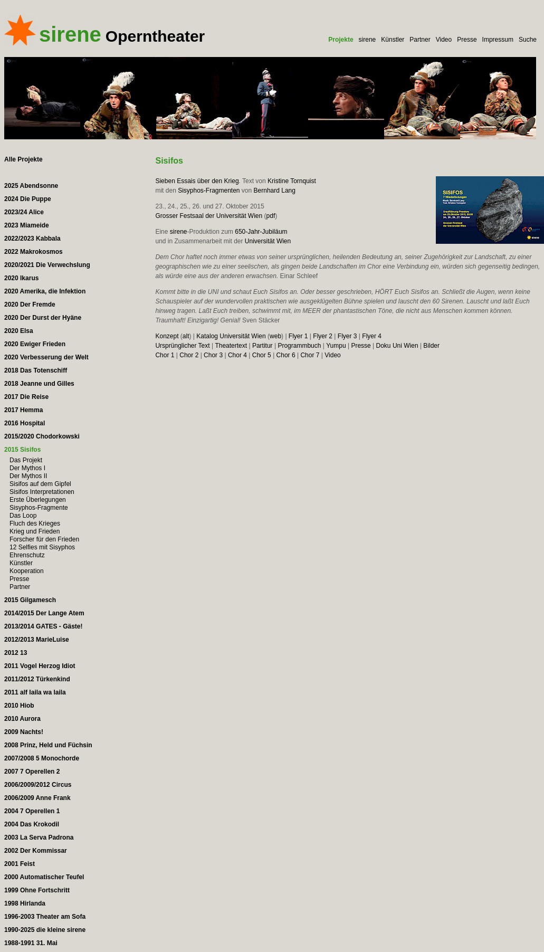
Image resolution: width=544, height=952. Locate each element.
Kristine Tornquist (292, 181)
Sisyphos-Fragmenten (209, 190)
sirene (367, 39)
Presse (466, 39)
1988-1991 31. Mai (31, 943)
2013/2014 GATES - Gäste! (43, 626)
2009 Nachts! (23, 732)
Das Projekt (25, 460)
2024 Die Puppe (27, 199)
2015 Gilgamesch (30, 600)
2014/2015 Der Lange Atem (44, 613)
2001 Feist (19, 864)
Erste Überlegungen (37, 499)
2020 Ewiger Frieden (34, 344)
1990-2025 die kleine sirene (44, 930)
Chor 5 (261, 355)
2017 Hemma (23, 410)
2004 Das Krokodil (31, 824)
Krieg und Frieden (34, 531)
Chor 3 (213, 355)
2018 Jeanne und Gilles (39, 383)
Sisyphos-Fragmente (38, 507)
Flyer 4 (371, 336)
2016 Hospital (24, 423)
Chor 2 (188, 355)
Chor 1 (164, 355)
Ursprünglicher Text (182, 345)
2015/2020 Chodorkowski (42, 436)
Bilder (431, 345)
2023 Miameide (26, 225)
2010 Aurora (22, 718)
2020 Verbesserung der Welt (46, 357)
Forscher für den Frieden (44, 539)
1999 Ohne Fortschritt (37, 890)
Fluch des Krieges (34, 523)
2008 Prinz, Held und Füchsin (48, 745)
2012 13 (15, 652)
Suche (528, 39)
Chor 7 (309, 355)
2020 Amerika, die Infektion (44, 291)
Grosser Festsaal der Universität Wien (208, 216)
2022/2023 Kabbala (32, 238)
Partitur (262, 345)
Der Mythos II (28, 476)
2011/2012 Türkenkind (37, 679)
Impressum (497, 39)
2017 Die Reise (26, 397)
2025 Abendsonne (31, 185)
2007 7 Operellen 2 (32, 771)
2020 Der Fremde (29, 304)
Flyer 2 (322, 336)
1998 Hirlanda (24, 903)
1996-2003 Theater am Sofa (44, 916)
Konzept (166, 336)
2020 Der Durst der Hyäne (42, 317)
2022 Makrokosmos (33, 251)
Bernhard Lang (274, 190)
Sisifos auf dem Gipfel (40, 484)
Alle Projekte (23, 159)
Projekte (340, 39)
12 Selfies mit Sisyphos (42, 547)
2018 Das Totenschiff (35, 370)
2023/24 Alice (24, 212)
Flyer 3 (347, 336)
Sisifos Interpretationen (41, 492)
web (275, 336)
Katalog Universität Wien (230, 336)
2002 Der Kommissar (35, 850)
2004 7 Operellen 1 (32, 811)
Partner (419, 39)
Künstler (392, 39)
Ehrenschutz (27, 555)
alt (186, 336)
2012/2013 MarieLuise (36, 639)
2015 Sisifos (22, 449)
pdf (270, 216)
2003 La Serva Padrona (38, 837)
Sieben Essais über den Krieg (196, 181)
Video (444, 39)
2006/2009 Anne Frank (37, 798)
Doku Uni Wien (397, 345)
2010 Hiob (19, 705)
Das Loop (22, 515)
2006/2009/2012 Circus (37, 784)
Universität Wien (268, 241)
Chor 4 (237, 355)
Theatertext (231, 345)
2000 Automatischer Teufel (44, 877)
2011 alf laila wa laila (35, 692)
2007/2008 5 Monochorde (41, 758)
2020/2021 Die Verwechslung (47, 265)
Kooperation (26, 571)
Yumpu (336, 345)
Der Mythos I (27, 468)
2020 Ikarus (21, 278)
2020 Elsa (18, 331)
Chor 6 (285, 355)
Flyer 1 (298, 336)
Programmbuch (299, 345)
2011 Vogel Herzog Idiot (39, 666)
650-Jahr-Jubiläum (261, 231)
